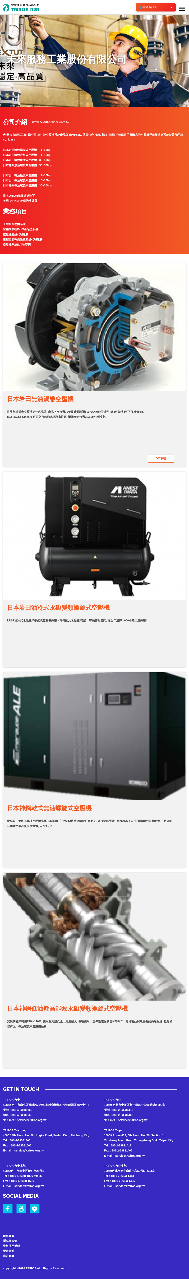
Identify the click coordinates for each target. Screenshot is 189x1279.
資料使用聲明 (11, 1246)
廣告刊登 (8, 1256)
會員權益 (8, 1251)
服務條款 (8, 1235)
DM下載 (161, 458)
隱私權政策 (10, 1240)
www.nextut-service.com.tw (50, 122)
